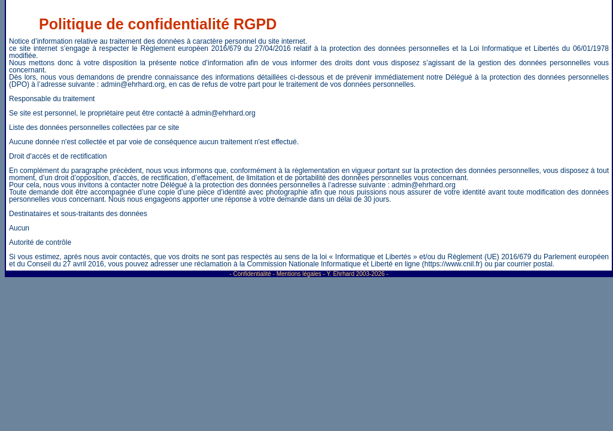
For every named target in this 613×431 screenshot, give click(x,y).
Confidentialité (252, 274)
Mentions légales (299, 274)
